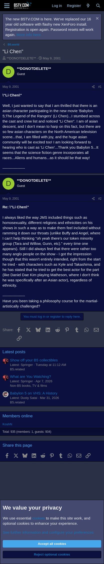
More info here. (29, 35)
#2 (100, 198)
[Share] (93, 87)
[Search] (98, 5)
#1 (100, 86)
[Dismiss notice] (97, 19)
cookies (38, 518)
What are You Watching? (30, 376)
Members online (17, 416)
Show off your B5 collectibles (34, 360)
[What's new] (88, 5)
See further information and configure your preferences (48, 532)
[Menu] (7, 6)
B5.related (17, 369)
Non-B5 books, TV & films (28, 386)
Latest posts (13, 351)
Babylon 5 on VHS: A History (33, 393)
